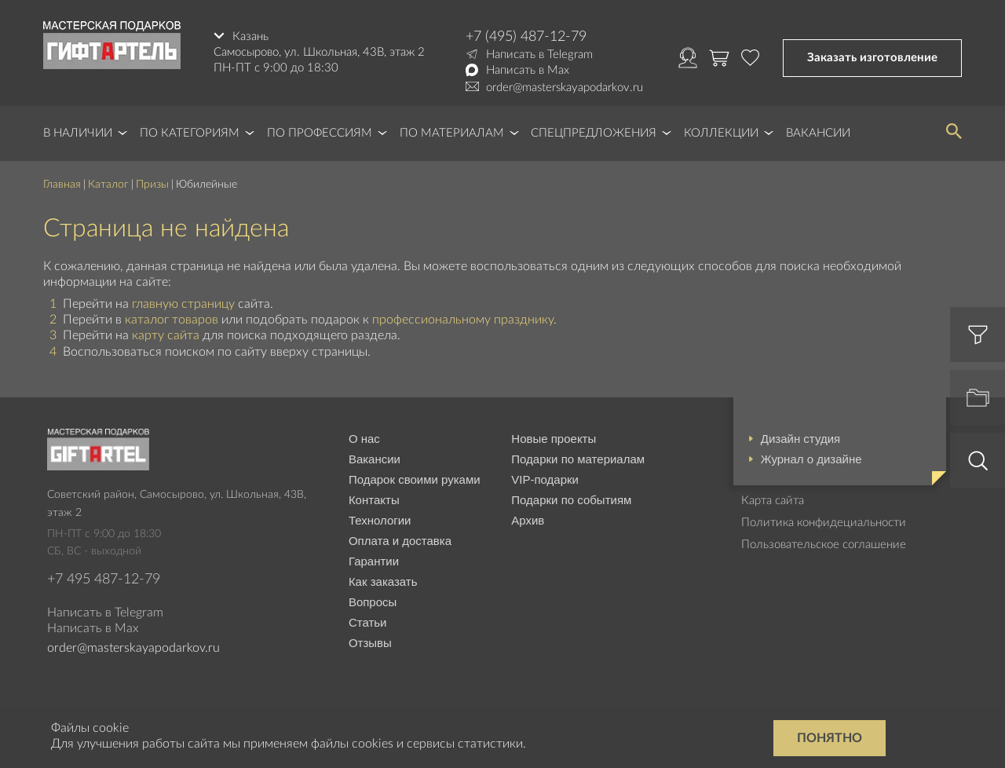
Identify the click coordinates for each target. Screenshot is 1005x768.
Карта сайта (772, 501)
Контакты (374, 500)
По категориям (189, 133)
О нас (364, 438)
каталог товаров (171, 319)
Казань (250, 36)
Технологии (380, 520)
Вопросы (373, 602)
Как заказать (383, 581)
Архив (527, 520)
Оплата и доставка (400, 540)
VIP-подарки (545, 479)
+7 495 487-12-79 (103, 579)
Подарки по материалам (578, 459)
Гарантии (374, 561)
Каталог (108, 184)
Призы (152, 184)
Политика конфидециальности (823, 522)
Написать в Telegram (539, 54)
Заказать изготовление (872, 58)
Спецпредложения (593, 133)
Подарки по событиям (571, 500)
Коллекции (721, 133)
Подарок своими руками (415, 479)
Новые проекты (553, 438)
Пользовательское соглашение (823, 544)
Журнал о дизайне (811, 459)
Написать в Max (527, 70)
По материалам (452, 133)
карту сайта (165, 335)
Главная (62, 184)
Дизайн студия (800, 438)
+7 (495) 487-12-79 (526, 37)
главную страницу (183, 304)
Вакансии (818, 133)
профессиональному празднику (463, 319)
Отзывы (370, 642)
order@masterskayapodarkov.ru (564, 87)
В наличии (77, 133)
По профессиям (319, 133)
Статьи (368, 622)
